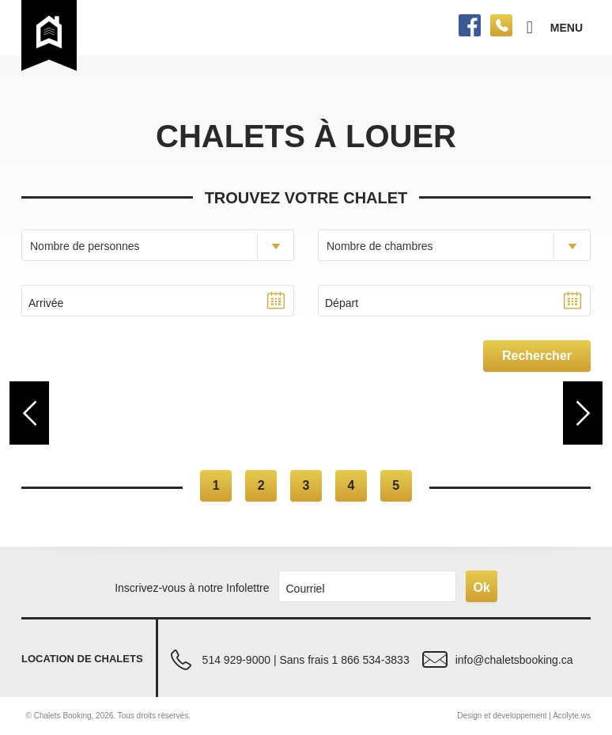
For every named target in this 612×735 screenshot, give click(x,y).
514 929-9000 (236, 660)
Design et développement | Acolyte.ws (524, 715)
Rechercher (537, 355)
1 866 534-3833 (371, 660)
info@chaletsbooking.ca (514, 659)
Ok (481, 587)
